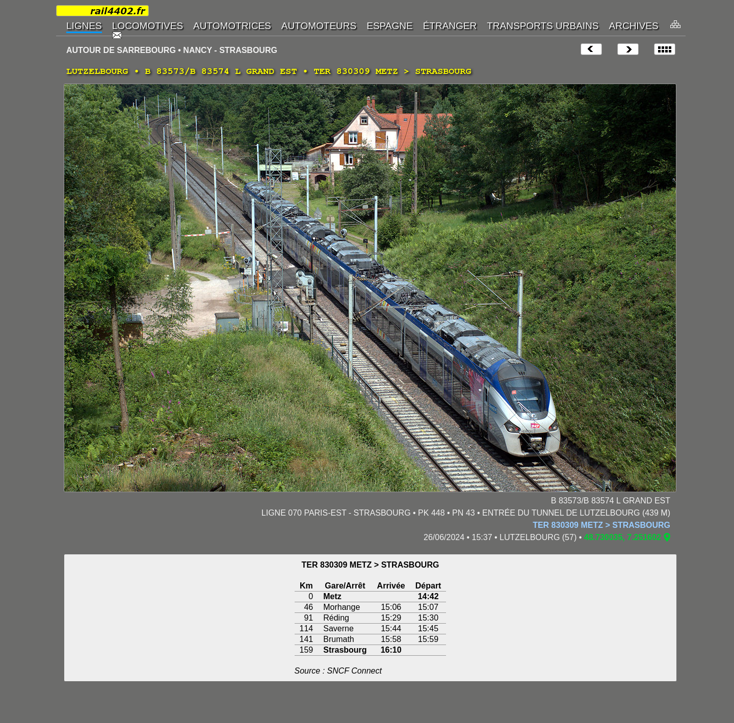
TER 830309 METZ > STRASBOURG (601, 525)
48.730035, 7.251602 (622, 537)
